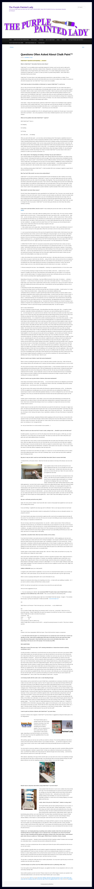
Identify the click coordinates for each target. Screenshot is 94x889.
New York (26, 879)
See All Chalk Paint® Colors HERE (16, 42)
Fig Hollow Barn (41, 42)
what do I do (56, 879)
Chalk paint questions (55, 877)
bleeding (44, 877)
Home (10, 39)
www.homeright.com (54, 598)
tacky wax (34, 879)
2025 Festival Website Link (30, 42)
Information (64, 39)
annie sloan (40, 877)
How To (31, 877)
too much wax (39, 879)
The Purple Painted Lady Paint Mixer (75, 39)
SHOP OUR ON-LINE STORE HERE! (21, 39)
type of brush (45, 879)
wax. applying (51, 879)
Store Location (34, 39)
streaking (30, 879)
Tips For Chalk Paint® (50, 39)
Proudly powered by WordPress (47, 884)
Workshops (41, 39)
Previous (11, 47)
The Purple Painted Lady (21, 7)
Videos (58, 39)
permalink (70, 879)
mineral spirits (66, 877)
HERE (22, 210)
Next (83, 47)
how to (61, 877)
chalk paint (48, 877)
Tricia (31, 57)
